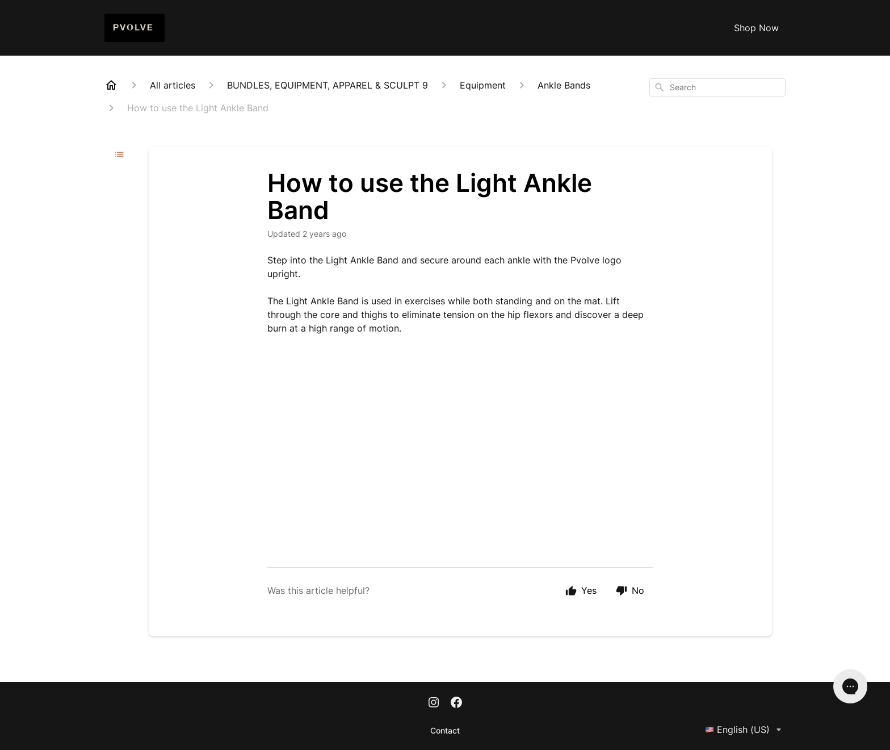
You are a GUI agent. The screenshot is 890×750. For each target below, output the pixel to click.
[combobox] (717, 87)
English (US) (745, 729)
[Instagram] (433, 703)
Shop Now (756, 27)
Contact (445, 730)
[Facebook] (456, 703)
